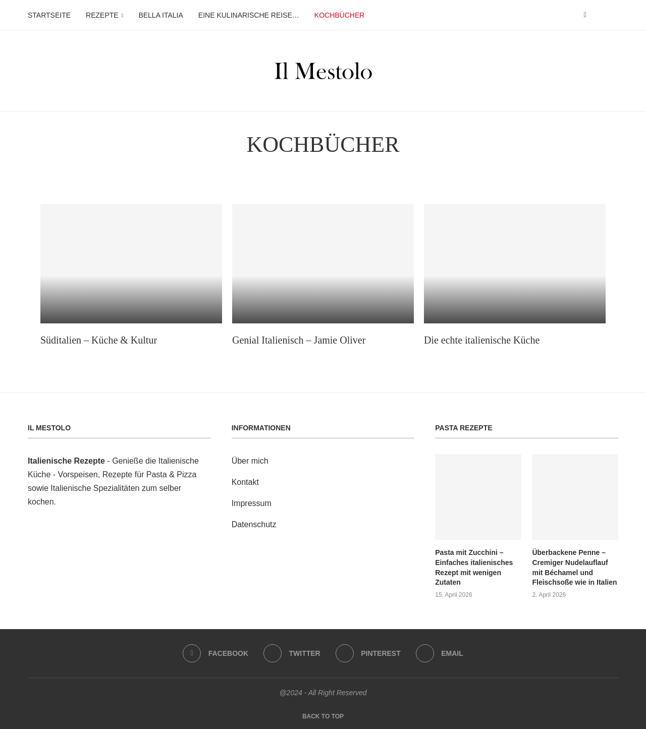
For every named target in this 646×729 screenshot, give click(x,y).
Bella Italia (160, 15)
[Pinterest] (368, 653)
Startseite (49, 15)
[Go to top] (323, 715)
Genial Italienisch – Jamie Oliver (298, 340)
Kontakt (245, 482)
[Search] (613, 15)
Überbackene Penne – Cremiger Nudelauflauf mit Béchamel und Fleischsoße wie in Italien (574, 567)
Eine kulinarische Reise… (248, 15)
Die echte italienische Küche (482, 340)
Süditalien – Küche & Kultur (98, 340)
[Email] (439, 653)
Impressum (252, 503)
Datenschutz (254, 524)
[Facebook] (585, 15)
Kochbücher (339, 15)
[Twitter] (291, 653)
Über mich (250, 461)
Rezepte (102, 15)
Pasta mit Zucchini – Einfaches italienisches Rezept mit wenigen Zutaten (474, 567)
